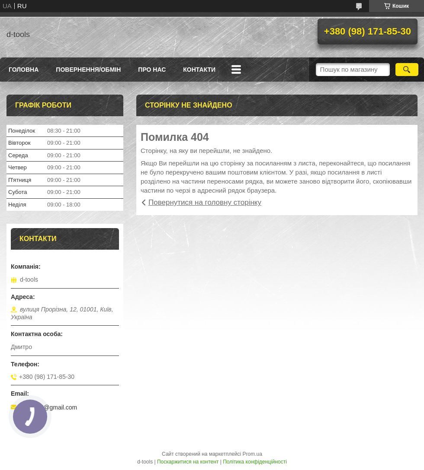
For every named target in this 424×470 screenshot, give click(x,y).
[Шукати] (406, 69)
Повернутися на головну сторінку (204, 202)
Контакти (199, 69)
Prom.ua (252, 454)
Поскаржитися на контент (187, 462)
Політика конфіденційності (255, 462)
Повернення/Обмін (88, 69)
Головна (24, 69)
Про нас (152, 69)
